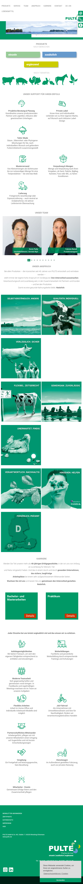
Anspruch (35, 6)
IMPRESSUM (7, 823)
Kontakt (58, 6)
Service (17, 6)
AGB (4, 826)
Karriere (47, 6)
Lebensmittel (8, 11)
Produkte (6, 6)
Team (26, 6)
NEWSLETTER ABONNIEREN (12, 813)
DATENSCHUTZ (8, 820)
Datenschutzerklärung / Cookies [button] (56, 874)
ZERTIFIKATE (7, 817)
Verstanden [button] (60, 880)
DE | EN (68, 6)
